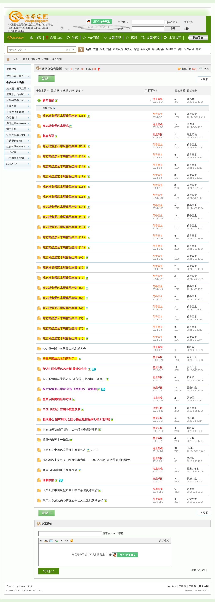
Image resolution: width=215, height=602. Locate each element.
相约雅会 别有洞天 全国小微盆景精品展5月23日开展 (76, 419)
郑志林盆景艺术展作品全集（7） (64, 277)
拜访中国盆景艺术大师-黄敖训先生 (65, 368)
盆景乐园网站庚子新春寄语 (60, 470)
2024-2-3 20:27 (194, 188)
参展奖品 (145, 49)
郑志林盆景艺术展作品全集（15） (64, 196)
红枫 (102, 49)
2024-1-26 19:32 (195, 259)
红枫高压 (171, 49)
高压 (198, 49)
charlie (190, 448)
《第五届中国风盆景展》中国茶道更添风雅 (70, 490)
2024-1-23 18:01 (195, 299)
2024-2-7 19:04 (194, 147)
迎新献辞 (48, 480)
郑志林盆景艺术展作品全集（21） (64, 115)
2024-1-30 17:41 (195, 228)
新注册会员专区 (15, 94)
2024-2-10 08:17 (195, 137)
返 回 (206, 79)
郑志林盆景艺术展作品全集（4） (64, 308)
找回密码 (189, 22)
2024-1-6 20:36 (194, 319)
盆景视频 (153, 37)
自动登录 (171, 22)
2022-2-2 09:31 (194, 400)
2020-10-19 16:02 (196, 451)
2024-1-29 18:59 (195, 238)
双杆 (95, 49)
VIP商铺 (93, 38)
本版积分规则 (199, 570)
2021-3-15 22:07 (195, 431)
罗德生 (190, 458)
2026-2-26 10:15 (195, 102)
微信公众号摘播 (53, 59)
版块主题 (48, 108)
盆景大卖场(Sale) (15, 134)
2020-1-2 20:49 (194, 481)
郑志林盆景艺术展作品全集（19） (64, 156)
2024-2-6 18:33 (194, 157)
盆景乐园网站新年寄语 (57, 399)
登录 (102, 554)
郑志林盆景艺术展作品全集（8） (64, 267)
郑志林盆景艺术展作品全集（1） (64, 338)
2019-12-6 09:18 (195, 491)
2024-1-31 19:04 (195, 208)
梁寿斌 (190, 124)
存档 (206, 68)
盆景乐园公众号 (31, 59)
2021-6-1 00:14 (194, 421)
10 (175, 225)
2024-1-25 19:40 (195, 269)
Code (66, 541)
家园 (134, 38)
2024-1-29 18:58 (195, 248)
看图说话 (118, 49)
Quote (61, 541)
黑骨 (180, 49)
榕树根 (190, 377)
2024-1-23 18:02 (195, 289)
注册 (186, 28)
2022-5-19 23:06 (195, 370)
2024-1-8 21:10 (194, 309)
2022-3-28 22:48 (195, 390)
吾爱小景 (192, 357)
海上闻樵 (158, 99)
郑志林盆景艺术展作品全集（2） (64, 328)
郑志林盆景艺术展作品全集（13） (64, 217)
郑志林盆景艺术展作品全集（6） (64, 287)
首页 (38, 38)
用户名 (121, 22)
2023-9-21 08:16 (195, 350)
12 (175, 215)
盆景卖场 (115, 38)
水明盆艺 (175, 37)
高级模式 (164, 540)
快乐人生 (192, 478)
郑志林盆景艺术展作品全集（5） (64, 298)
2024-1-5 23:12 (194, 329)
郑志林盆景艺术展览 (56, 125)
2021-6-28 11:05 (195, 410)
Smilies (72, 541)
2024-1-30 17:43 (195, 218)
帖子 (68, 49)
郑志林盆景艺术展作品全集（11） (64, 237)
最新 (53, 90)
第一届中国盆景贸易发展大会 (67, 348)
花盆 (108, 49)
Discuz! (23, 586)
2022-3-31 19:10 (195, 380)
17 (175, 387)
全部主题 (41, 90)
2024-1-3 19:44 (194, 340)
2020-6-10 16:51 (195, 461)
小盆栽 (190, 438)
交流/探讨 (11, 117)
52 (175, 448)
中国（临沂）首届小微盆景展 (61, 409)
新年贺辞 (48, 100)
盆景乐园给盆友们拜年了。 (60, 358)
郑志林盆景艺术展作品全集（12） (64, 227)
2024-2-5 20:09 (194, 178)
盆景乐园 (8, 59)
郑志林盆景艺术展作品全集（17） (64, 176)
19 (175, 124)
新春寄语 (48, 136)
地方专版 (11, 129)
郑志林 (190, 99)
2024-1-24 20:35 (195, 279)
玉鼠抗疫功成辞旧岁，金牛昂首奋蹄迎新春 (70, 429)
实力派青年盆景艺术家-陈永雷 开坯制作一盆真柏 (74, 379)
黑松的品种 (158, 49)
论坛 (56, 37)
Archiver (171, 586)
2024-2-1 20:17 (194, 198)
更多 (78, 90)
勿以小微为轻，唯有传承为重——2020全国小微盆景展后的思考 (89, 460)
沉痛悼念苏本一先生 (56, 439)
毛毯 (136, 49)
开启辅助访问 (207, 9)
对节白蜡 (189, 49)
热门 (59, 90)
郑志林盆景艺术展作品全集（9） (64, 257)
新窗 (150, 90)
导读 (75, 38)
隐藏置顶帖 (150, 100)
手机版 (182, 586)
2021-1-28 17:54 (195, 441)
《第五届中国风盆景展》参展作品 (64, 449)
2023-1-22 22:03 (195, 360)
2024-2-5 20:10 (194, 168)
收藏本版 (189, 68)
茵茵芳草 (11, 106)
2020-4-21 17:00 (195, 471)
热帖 (65, 90)
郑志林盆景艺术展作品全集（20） (64, 146)
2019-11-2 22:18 (195, 502)
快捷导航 (198, 37)
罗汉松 (128, 49)
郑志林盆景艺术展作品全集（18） (64, 166)
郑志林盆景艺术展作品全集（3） (64, 318)
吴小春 (190, 417)
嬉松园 (190, 347)
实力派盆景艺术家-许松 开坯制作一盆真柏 (70, 389)
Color (46, 541)
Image (51, 541)
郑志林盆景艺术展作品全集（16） (64, 186)
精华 (71, 90)
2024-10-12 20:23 (196, 117)
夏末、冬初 (193, 468)
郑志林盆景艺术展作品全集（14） (64, 206)
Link (56, 541)
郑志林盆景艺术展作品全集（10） (64, 247)
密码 (120, 28)
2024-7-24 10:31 (195, 127)
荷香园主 (158, 114)
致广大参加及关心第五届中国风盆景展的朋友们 (73, 500)
